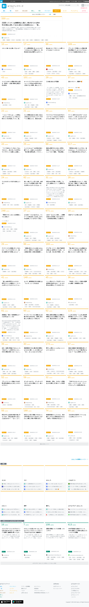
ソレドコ (73, 597)
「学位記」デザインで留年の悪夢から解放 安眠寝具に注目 (77, 282)
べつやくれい (27, 404)
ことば (14, 231)
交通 (48, 338)
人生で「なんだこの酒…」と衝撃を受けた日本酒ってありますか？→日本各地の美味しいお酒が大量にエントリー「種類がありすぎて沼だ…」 (55, 217)
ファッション (78, 273)
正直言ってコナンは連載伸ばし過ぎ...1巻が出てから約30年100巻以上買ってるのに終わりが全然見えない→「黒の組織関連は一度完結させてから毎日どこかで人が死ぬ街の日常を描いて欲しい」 (21, 24)
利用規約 (36, 588)
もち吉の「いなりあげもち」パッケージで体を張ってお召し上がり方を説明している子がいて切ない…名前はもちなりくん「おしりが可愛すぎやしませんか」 (33, 217)
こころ (48, 73)
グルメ (56, 240)
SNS (48, 438)
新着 (54, 14)
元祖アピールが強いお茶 (75, 215)
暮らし (3, 551)
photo (84, 73)
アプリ (26, 440)
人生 (61, 240)
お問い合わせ (24, 592)
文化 (32, 107)
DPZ (30, 306)
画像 (48, 404)
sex (9, 438)
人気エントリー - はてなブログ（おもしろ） (12, 520)
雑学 (25, 506)
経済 (84, 338)
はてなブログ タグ (75, 592)
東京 (52, 338)
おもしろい (36, 371)
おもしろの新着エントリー (79, 459)
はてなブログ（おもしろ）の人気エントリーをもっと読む (44, 563)
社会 (70, 373)
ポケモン (71, 171)
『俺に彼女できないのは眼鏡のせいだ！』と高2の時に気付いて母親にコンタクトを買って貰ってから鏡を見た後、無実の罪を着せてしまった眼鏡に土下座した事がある (77, 250)
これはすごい (78, 73)
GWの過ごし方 (84, 8)
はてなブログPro (75, 588)
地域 (83, 559)
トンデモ (27, 173)
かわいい (57, 304)
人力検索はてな (75, 590)
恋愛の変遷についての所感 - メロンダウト (55, 529)
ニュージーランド (37, 271)
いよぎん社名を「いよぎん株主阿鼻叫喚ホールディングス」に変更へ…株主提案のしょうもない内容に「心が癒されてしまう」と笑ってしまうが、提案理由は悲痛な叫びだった (77, 317)
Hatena (78, 602)
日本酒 (51, 238)
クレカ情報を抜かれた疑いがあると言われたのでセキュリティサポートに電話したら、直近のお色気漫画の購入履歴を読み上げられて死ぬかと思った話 (33, 117)
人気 (50, 14)
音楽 (58, 271)
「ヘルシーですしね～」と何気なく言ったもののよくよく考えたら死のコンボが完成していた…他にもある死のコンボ (11, 117)
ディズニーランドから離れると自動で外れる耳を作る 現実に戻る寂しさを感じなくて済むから (33, 316)
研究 (53, 173)
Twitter (58, 138)
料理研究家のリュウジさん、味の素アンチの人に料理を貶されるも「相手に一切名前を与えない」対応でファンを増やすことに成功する (55, 416)
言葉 (4, 138)
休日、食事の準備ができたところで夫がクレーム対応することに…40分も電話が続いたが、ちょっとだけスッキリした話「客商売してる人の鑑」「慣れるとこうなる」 (11, 350)
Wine (71, 559)
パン (31, 271)
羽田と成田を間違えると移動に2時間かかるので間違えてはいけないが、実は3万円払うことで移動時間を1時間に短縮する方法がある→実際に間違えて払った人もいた (55, 317)
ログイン (80, 1)
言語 (4, 231)
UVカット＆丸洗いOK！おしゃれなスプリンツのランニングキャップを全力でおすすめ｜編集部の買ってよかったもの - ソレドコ (33, 530)
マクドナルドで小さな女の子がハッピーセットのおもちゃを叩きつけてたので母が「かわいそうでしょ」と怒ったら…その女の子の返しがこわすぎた (55, 117)
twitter (74, 138)
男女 (73, 273)
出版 (30, 273)
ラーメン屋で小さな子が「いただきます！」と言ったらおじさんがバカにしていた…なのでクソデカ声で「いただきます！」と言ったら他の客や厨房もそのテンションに (77, 117)
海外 (83, 404)
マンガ (60, 140)
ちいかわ (37, 304)
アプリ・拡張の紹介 (66, 1)
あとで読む (31, 73)
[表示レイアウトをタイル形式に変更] (83, 5)
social (52, 559)
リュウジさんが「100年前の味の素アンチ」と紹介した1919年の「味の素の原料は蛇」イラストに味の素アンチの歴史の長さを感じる (33, 150)
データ (53, 73)
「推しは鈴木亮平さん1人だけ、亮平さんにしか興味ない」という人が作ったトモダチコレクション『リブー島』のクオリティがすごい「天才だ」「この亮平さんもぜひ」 (11, 283)
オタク (71, 173)
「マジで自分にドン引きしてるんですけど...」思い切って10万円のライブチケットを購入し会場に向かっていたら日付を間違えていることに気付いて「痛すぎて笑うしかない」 (11, 150)
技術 (51, 273)
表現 (4, 371)
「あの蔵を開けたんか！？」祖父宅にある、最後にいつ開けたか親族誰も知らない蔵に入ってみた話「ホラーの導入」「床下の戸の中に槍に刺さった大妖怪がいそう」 (77, 183)
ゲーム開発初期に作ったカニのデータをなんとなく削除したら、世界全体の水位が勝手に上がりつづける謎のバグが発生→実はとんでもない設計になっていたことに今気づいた (33, 50)
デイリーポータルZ (36, 306)
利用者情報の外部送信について (41, 592)
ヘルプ (23, 590)
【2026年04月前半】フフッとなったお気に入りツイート (77, 415)
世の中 (1, 590)
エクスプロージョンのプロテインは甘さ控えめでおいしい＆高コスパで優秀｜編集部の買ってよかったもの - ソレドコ (11, 530)
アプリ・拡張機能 (25, 586)
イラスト (27, 171)
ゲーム (58, 73)
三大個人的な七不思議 (52, 81)
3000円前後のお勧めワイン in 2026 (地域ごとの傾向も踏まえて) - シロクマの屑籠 (77, 530)
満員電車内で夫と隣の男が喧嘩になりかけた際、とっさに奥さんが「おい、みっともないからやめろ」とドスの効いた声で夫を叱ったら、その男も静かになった (33, 350)
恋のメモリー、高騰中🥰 (75, 81)
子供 (36, 438)
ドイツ (62, 271)
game (38, 71)
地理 (26, 304)
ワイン (74, 557)
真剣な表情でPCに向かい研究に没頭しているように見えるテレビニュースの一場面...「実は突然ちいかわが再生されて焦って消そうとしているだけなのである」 (55, 150)
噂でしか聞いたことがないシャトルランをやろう (55, 349)
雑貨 (78, 373)
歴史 (34, 171)
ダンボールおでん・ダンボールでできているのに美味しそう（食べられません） (33, 383)
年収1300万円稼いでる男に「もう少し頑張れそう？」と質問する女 (55, 183)
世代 (54, 373)
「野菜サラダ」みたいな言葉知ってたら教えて (11, 215)
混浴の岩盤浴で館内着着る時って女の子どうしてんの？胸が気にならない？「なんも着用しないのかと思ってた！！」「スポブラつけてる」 (77, 350)
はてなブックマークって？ (55, 1)
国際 (36, 107)
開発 (34, 71)
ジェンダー (5, 440)
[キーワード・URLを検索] (68, 5)
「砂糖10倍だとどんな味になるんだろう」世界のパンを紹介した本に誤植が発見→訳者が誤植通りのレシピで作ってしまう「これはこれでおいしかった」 (33, 250)
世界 (30, 71)
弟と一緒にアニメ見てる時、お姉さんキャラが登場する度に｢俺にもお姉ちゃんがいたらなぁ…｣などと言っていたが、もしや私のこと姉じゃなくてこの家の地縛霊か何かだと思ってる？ (33, 183)
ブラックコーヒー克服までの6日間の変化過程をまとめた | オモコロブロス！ (11, 383)
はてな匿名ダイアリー (81, 95)
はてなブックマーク (5, 583)
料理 (38, 173)
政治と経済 (2, 592)
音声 (31, 440)
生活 (75, 204)
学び (1, 597)
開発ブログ (24, 588)
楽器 (48, 271)
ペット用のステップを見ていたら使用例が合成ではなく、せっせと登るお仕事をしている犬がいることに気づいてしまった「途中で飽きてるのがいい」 (55, 283)
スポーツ (53, 371)
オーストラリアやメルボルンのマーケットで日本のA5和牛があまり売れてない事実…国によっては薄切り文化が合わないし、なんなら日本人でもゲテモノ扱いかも (33, 83)
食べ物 (78, 559)
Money (26, 138)
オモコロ (49, 71)
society (4, 204)
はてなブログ (74, 586)
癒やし (48, 506)
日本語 (16, 229)
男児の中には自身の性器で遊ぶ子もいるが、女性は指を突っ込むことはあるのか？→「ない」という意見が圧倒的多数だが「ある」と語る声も (11, 416)
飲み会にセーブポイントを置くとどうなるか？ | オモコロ (55, 49)
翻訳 (26, 273)
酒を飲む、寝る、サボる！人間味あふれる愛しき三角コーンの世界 (55, 382)
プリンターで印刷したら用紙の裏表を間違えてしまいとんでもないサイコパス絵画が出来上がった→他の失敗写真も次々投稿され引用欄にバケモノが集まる (77, 50)
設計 (26, 71)
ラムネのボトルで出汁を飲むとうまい (11, 182)
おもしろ (4, 34)
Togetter (71, 71)
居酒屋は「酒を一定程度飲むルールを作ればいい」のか (11, 315)
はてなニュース (75, 594)
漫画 (77, 406)
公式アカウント (57, 586)
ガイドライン (37, 586)
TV (56, 173)
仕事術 (14, 371)
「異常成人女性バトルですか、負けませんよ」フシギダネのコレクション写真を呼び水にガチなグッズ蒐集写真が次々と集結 (77, 150)
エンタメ (12, 588)
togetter (55, 140)
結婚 (63, 557)
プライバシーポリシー (39, 590)
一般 (1, 588)
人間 (61, 406)
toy (48, 273)
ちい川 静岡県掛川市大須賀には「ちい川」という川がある (33, 282)
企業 (70, 338)
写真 (79, 71)
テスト (62, 373)
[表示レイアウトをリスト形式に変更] (85, 5)
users (5, 18)
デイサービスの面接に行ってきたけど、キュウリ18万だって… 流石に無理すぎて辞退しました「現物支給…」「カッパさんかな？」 (11, 250)
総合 (1, 586)
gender (16, 438)
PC (70, 97)
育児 (26, 438)
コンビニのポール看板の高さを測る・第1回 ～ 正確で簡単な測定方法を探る (11, 83)
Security (31, 138)
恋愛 (48, 557)
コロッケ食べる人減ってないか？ (11, 48)
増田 (48, 104)
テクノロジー (13, 586)
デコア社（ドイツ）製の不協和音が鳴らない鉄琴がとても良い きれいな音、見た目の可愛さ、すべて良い (55, 250)
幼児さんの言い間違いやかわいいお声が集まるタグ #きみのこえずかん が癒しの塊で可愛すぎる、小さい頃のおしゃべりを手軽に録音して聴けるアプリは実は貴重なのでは (33, 416)
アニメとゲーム (13, 590)
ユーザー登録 (74, 1)
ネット (14, 340)
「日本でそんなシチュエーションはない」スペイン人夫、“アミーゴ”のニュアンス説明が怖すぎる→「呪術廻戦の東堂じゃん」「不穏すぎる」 (77, 383)
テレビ (48, 173)
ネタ (4, 71)
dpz (33, 404)
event (15, 171)
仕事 (9, 373)
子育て (40, 438)
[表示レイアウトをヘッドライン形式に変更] (88, 5)
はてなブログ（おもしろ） (75, 506)
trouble (4, 171)
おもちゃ (49, 138)
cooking (48, 440)
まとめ (4, 480)
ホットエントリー (57, 588)
